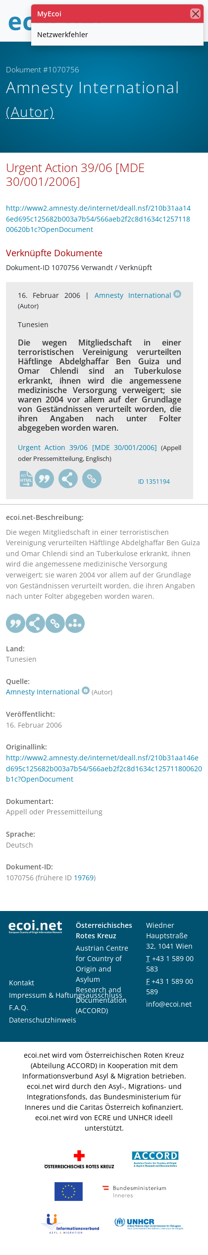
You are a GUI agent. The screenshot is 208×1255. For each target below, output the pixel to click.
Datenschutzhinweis (42, 1020)
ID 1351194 (154, 481)
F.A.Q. (18, 1007)
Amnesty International (138, 295)
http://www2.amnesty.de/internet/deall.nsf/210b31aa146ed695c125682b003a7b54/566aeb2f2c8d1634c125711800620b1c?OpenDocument (98, 218)
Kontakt (21, 982)
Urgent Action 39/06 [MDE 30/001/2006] (87, 447)
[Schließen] (195, 13)
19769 (84, 877)
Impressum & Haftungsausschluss (65, 995)
